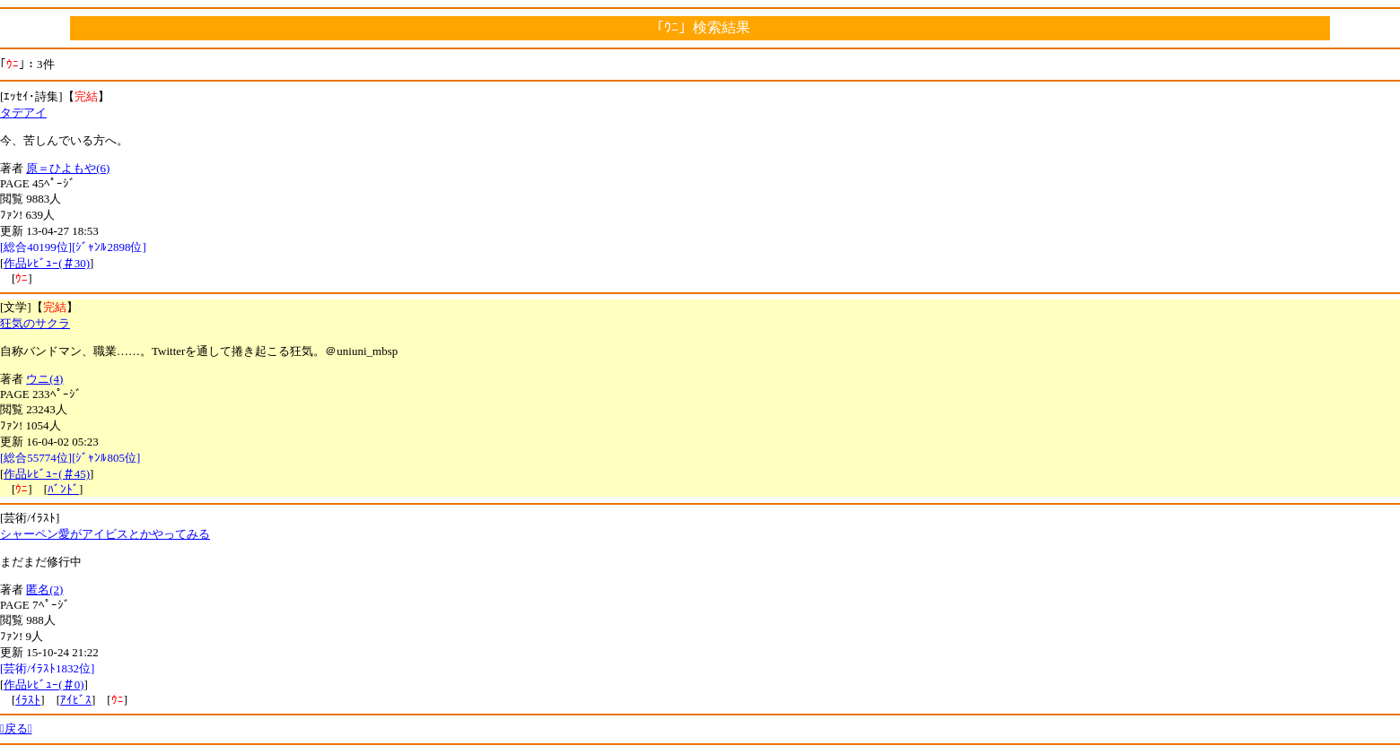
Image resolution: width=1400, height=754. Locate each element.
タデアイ (23, 112)
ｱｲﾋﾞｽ (76, 699)
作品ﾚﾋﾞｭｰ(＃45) (47, 474)
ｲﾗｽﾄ (27, 699)
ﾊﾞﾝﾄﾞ (63, 489)
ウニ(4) (44, 379)
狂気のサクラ (35, 323)
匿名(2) (44, 589)
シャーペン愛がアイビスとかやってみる (105, 534)
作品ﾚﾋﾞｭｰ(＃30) (47, 263)
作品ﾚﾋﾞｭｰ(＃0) (43, 684)
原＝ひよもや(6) (67, 168)
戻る (16, 728)
